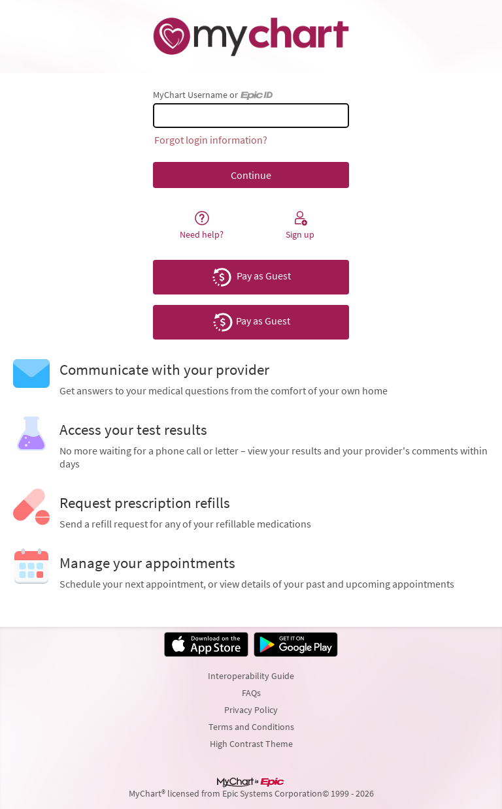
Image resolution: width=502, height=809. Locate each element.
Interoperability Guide (251, 676)
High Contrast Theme (251, 744)
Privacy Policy (251, 710)
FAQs (251, 693)
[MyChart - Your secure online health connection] (250, 36)
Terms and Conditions (251, 727)
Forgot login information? (210, 139)
